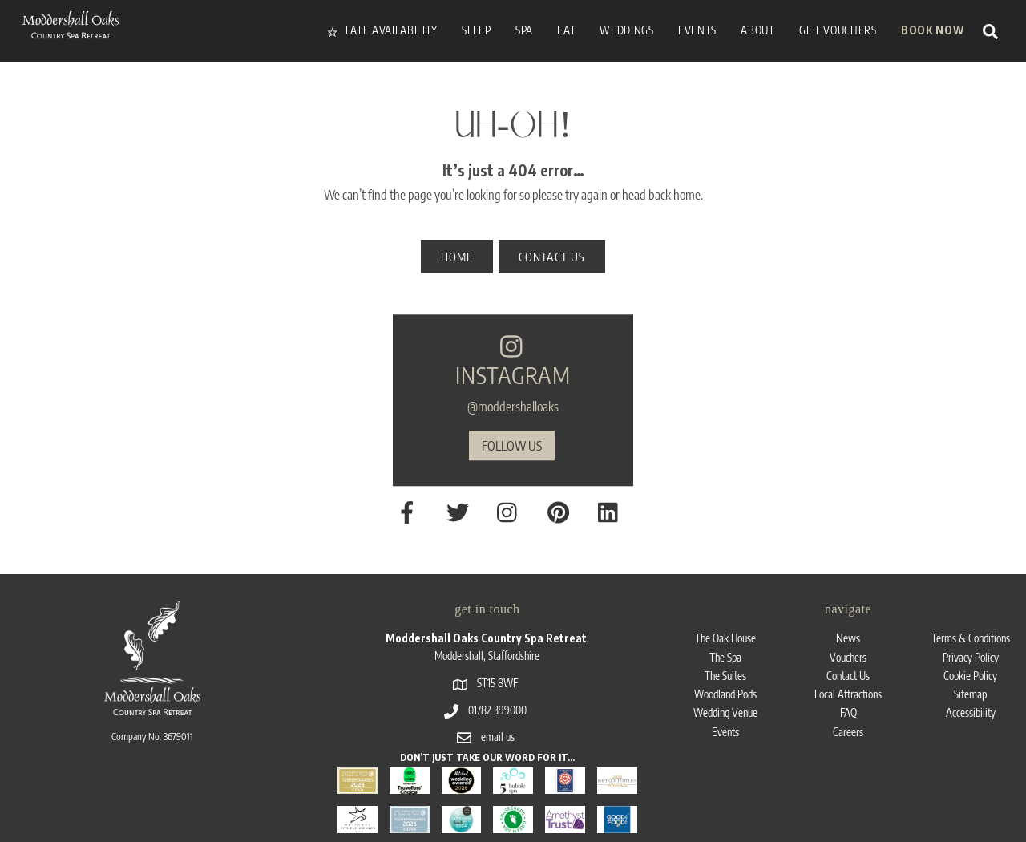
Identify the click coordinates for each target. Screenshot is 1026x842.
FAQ (848, 653)
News (848, 577)
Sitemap (971, 635)
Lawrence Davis (945, 797)
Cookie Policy (970, 615)
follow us (512, 418)
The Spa (725, 596)
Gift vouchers (838, 30)
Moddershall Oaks (115, 796)
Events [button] (697, 30)
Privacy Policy (971, 596)
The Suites (725, 615)
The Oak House (725, 577)
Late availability (382, 30)
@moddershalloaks (513, 378)
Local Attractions (848, 635)
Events (726, 672)
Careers (848, 672)
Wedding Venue (726, 653)
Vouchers (848, 596)
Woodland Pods (726, 635)
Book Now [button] (932, 30)
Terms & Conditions (970, 577)
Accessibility (970, 653)
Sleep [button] (476, 30)
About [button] (757, 30)
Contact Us (848, 615)
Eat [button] (566, 30)
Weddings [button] (626, 30)
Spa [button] (524, 30)
